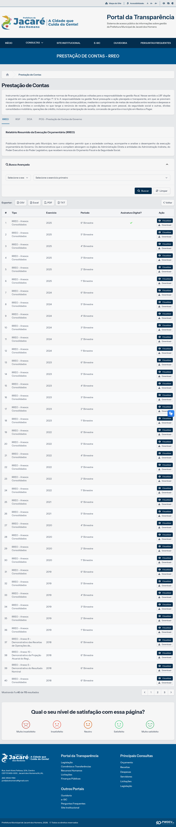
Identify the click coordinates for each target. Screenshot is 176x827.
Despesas (125, 771)
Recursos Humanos (71, 770)
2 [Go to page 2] (157, 692)
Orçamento (126, 762)
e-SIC (64, 799)
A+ (156, 3)
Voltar (167, 202)
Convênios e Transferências (76, 766)
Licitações (66, 774)
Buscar (143, 190)
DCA (29, 119)
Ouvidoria (66, 795)
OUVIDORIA (120, 43)
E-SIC (97, 43)
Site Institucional (70, 807)
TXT (61, 202)
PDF (48, 202)
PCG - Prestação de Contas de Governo (60, 119)
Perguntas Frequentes (73, 803)
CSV (20, 202)
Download (164, 225)
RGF (18, 119)
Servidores (126, 776)
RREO (5, 119)
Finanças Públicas (71, 778)
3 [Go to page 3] (164, 692)
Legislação (67, 762)
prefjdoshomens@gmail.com (15, 780)
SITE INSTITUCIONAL (68, 43)
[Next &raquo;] (171, 692)
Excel (34, 202)
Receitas (125, 767)
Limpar (161, 190)
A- (151, 3)
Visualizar (164, 220)
